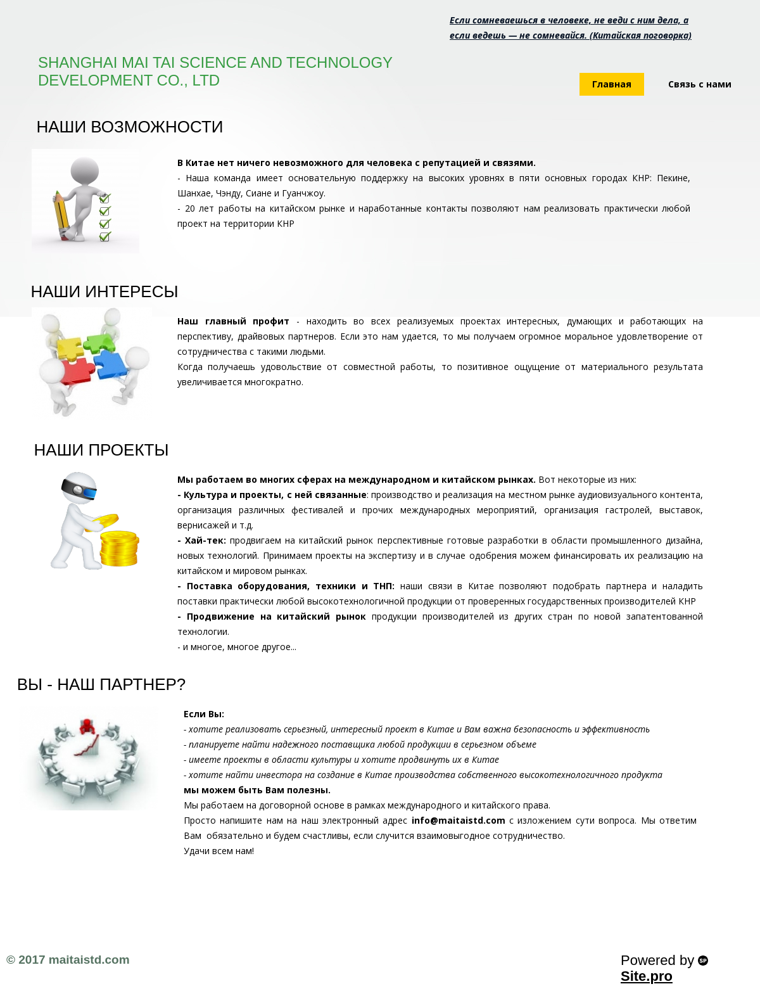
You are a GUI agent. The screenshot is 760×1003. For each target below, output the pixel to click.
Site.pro (647, 976)
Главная (611, 84)
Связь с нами (700, 84)
